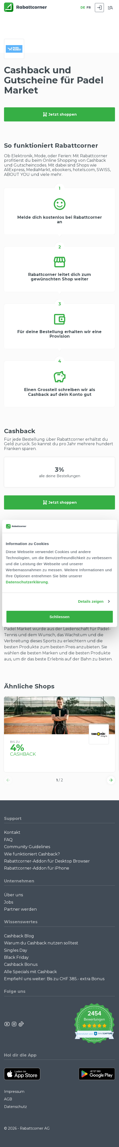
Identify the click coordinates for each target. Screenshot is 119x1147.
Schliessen (59, 617)
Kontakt (12, 832)
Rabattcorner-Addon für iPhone (36, 868)
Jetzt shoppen (60, 114)
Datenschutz (15, 1106)
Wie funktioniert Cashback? (32, 854)
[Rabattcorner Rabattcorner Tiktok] (21, 1024)
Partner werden (20, 909)
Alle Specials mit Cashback (30, 971)
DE (83, 7)
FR (89, 7)
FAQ (8, 839)
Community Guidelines (27, 846)
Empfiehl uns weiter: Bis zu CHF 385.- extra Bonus (54, 978)
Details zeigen (90, 601)
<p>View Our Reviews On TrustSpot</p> (94, 1024)
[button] (8, 780)
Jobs (8, 902)
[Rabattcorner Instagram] (14, 1024)
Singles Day (15, 950)
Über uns (13, 895)
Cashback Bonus (20, 964)
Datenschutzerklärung (27, 582)
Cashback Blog (19, 936)
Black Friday (16, 957)
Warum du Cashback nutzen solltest (41, 943)
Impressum (14, 1091)
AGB (8, 1099)
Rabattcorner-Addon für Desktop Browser (47, 861)
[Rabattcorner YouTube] (7, 1024)
